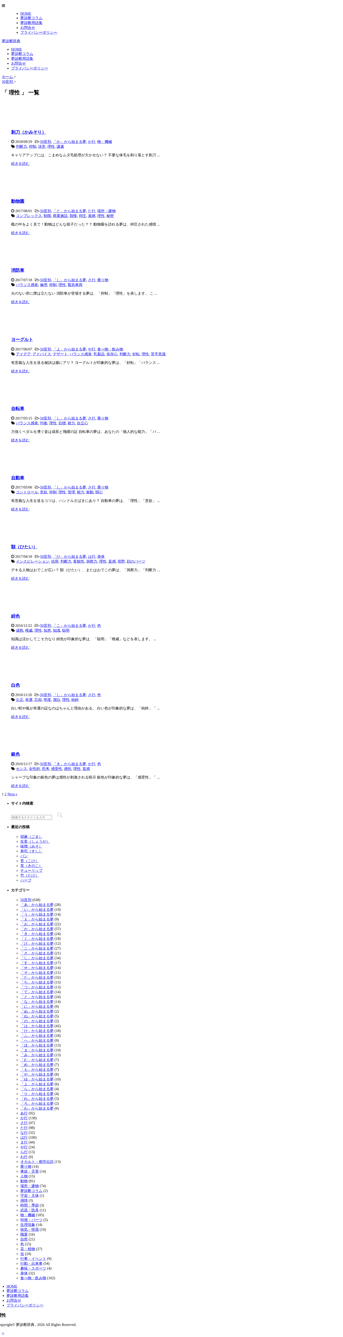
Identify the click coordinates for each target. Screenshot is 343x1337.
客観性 (78, 561)
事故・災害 (29, 1171)
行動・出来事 (31, 1263)
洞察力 (91, 561)
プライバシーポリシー (38, 32)
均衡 (43, 423)
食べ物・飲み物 (110, 349)
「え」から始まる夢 (37, 919)
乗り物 (102, 280)
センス (21, 769)
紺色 (15, 616)
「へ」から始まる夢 (37, 1040)
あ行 (24, 1113)
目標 (62, 423)
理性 (51, 146)
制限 (47, 216)
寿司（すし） (31, 851)
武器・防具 (29, 1210)
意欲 (43, 492)
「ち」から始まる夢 (37, 982)
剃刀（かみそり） (28, 132)
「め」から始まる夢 (37, 1065)
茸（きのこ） (31, 866)
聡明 (66, 630)
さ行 (91, 280)
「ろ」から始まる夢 (37, 1103)
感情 (24, 1200)
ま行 (24, 1142)
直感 (112, 561)
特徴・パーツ (31, 1220)
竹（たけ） (29, 875)
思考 (45, 769)
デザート (60, 354)
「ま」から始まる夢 (37, 1050)
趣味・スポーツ (33, 1268)
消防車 (17, 270)
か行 (91, 142)
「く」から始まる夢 (37, 939)
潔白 (56, 700)
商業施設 (60, 216)
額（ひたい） (24, 546)
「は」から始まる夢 (37, 1026)
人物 (24, 1176)
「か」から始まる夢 (69, 142)
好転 (136, 354)
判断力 (21, 146)
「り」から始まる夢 (37, 1094)
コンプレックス (29, 216)
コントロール (27, 492)
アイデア (23, 354)
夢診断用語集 (31, 23)
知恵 (47, 630)
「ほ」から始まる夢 (37, 1045)
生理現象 (27, 1225)
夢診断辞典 (11, 41)
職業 (24, 1234)
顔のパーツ (136, 561)
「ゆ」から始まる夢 (37, 1079)
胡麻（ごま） (31, 837)
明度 (47, 700)
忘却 (38, 700)
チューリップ (31, 870)
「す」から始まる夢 (37, 963)
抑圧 (82, 216)
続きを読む (20, 164)
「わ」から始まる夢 (37, 1108)
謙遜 (60, 146)
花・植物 (27, 1249)
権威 (29, 630)
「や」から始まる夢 (37, 1074)
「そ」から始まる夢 (37, 973)
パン (24, 856)
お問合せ (27, 28)
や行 (91, 349)
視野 (121, 561)
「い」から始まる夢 (37, 909)
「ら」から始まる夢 (37, 1089)
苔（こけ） (29, 861)
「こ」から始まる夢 (69, 626)
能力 (71, 423)
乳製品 (99, 354)
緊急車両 (75, 285)
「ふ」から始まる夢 (37, 1036)
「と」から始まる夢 (69, 211)
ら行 (24, 1152)
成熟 (19, 630)
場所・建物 (106, 211)
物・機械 (104, 142)
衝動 (90, 492)
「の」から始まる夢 (37, 1021)
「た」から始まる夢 (37, 977)
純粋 (75, 700)
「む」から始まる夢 (37, 1060)
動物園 (17, 201)
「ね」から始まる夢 (37, 1016)
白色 (15, 685)
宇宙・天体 (29, 1196)
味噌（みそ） (31, 846)
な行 (24, 1133)
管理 (71, 492)
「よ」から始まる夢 (69, 349)
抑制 (32, 146)
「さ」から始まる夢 (37, 953)
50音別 (45, 142)
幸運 (29, 700)
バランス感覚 (27, 285)
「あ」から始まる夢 (37, 905)
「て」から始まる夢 (37, 992)
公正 (19, 700)
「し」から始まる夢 (69, 280)
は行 (91, 556)
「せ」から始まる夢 (37, 968)
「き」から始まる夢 (69, 764)
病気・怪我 (29, 1229)
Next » (12, 794)
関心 (99, 492)
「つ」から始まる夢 (37, 987)
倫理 (43, 285)
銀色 (15, 754)
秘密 (110, 216)
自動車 (17, 477)
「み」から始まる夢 (37, 1055)
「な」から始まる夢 (37, 1002)
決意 (42, 146)
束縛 (91, 216)
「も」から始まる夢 (37, 1069)
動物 (24, 1181)
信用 (54, 561)
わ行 (24, 1157)
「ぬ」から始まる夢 (37, 1011)
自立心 (82, 423)
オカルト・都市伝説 (37, 1162)
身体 (101, 556)
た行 (91, 211)
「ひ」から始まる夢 (69, 556)
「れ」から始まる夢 (37, 1099)
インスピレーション (32, 561)
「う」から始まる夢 (37, 914)
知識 (56, 630)
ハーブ (25, 880)
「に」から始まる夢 (37, 1006)
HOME (25, 13)
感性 (67, 769)
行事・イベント (33, 1259)
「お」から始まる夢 (37, 924)
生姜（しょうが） (35, 841)
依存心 (112, 354)
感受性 (56, 769)
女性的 (34, 769)
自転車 (17, 408)
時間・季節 (29, 1205)
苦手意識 (158, 354)
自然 (24, 1239)
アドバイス (42, 354)
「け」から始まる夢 (37, 943)
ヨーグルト (22, 339)
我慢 (73, 216)
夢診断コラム (31, 18)
